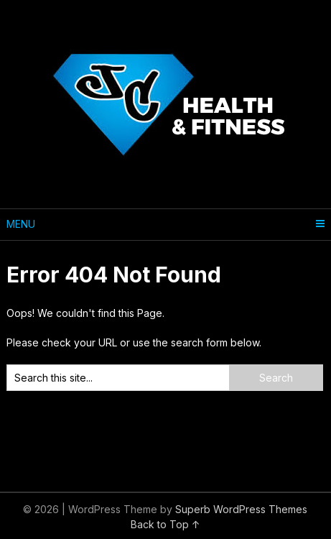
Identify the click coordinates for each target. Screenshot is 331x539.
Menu (20, 224)
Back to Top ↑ (165, 524)
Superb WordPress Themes (241, 509)
